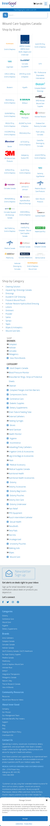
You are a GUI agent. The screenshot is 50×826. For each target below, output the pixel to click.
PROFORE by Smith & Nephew (9, 101)
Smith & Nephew (9, 45)
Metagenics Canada (9, 677)
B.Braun (25, 101)
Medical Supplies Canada (19, 469)
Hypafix (24, 87)
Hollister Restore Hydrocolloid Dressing (22, 303)
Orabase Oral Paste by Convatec (40, 124)
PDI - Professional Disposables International (40, 75)
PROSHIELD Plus (24, 133)
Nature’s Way (7, 681)
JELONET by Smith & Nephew (25, 124)
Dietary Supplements (18, 407)
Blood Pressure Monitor (19, 372)
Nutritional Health (16, 473)
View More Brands (17, 358)
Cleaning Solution (13, 286)
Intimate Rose (7, 667)
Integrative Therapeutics (11, 674)
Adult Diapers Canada (19, 368)
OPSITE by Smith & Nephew (25, 75)
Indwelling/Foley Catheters (20, 447)
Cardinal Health (40, 213)
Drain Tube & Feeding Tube (20, 412)
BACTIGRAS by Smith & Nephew (9, 229)
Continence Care (17, 399)
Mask (11, 460)
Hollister (12, 347)
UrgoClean (10, 63)
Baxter (10, 143)
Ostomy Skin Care (16, 499)
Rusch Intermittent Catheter (20, 517)
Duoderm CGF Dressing (15, 296)
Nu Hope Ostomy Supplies (11, 654)
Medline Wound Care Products (40, 186)
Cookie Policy (19, 823)
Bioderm (10, 87)
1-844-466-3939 (8, 775)
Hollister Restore (40, 115)
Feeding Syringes (16, 420)
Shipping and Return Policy (11, 732)
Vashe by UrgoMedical (40, 171)
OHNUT (5, 671)
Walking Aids (14, 548)
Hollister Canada (25, 245)
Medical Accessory (17, 464)
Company (5, 709)
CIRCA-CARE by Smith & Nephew (9, 75)
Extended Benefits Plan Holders (13, 719)
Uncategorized (15, 539)
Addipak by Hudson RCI (25, 156)
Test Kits (12, 535)
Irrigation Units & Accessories (21, 451)
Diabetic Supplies (17, 403)
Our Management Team (10, 715)
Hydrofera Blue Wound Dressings (25, 200)
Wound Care (15, 557)
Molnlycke (25, 115)
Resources (6, 696)
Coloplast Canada (40, 245)
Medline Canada (9, 244)
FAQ (3, 728)
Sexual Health (15, 521)
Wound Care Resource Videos (12, 700)
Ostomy (13, 482)
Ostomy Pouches (17, 495)
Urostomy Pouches (18, 543)
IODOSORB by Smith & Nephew (25, 213)
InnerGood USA (7, 735)
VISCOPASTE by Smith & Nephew (9, 133)
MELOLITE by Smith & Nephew (9, 124)
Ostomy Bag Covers (18, 491)
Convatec (13, 351)
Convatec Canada (10, 186)
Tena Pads (13, 530)
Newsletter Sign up (18, 573)
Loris (40, 64)
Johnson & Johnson (25, 186)
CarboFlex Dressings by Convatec (40, 143)
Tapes (8, 324)
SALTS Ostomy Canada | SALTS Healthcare (17, 651)
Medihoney (10, 256)
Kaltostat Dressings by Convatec (17, 266)
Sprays (8, 320)
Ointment (10, 310)
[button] (47, 800)
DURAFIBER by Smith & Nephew (9, 114)
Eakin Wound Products (40, 200)
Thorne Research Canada (11, 684)
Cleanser (12, 385)
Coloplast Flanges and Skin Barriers (25, 390)
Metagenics (13, 354)
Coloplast (13, 344)
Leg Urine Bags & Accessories (21, 456)
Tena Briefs (13, 526)
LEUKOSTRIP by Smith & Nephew (40, 156)
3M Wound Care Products (9, 156)
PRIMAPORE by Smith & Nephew (9, 200)
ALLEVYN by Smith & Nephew (25, 171)
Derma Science (40, 256)
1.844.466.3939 (39, 797)
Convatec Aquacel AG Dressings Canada (10, 213)
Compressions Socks (18, 394)
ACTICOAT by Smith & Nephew (25, 143)
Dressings (10, 293)
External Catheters (17, 416)
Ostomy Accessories (17, 486)
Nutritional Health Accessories (21, 478)
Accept (25, 819)
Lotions (9, 307)
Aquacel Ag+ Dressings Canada (19, 290)
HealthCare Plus (40, 230)
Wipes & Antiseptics (14, 327)
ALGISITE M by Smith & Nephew (40, 45)
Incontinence (15, 442)
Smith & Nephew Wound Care (32, 266)
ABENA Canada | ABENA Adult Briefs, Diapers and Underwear (25, 45)
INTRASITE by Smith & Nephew (9, 171)
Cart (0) (37, 4)
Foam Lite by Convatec (40, 133)
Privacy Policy (28, 823)
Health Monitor (15, 434)
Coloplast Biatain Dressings (40, 87)
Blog (3, 725)
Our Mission (6, 712)
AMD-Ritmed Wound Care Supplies (40, 101)
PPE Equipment (15, 513)
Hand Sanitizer (15, 429)
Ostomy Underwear (18, 504)
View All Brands (8, 687)
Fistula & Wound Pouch (15, 300)
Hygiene (13, 438)
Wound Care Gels (13, 330)
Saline (8, 317)
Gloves (12, 425)
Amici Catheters (8, 638)
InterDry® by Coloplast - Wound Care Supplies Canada (25, 229)
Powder (9, 313)
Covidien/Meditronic (25, 256)
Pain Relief (13, 508)
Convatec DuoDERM (25, 63)
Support (5, 722)
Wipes (11, 552)
